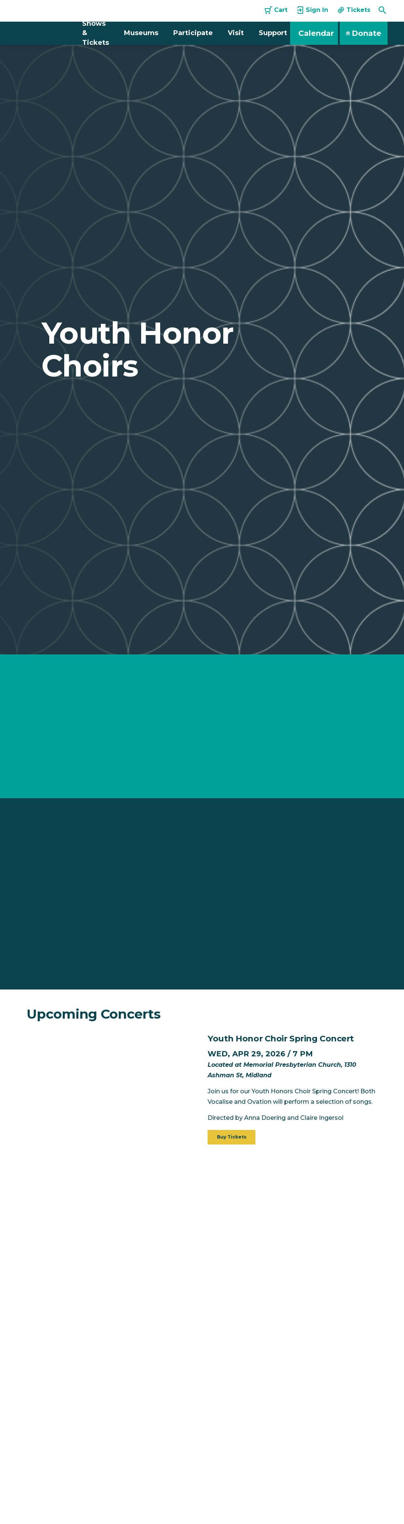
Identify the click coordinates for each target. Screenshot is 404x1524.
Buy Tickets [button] (231, 1137)
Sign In (312, 10)
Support (273, 33)
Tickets (353, 10)
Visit (236, 33)
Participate (193, 33)
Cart (276, 10)
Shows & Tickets (95, 32)
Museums (141, 33)
